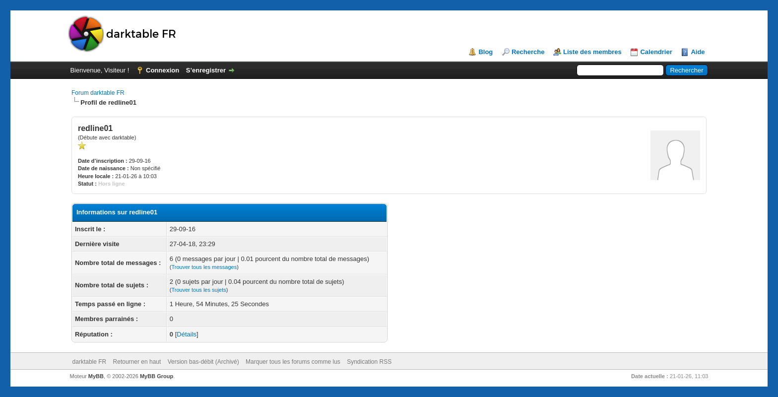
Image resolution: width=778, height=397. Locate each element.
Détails (186, 334)
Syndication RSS (369, 361)
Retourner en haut (137, 361)
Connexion (162, 70)
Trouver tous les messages (204, 267)
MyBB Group (156, 376)
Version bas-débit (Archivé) (203, 361)
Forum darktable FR (98, 92)
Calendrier (656, 52)
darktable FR (89, 361)
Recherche (528, 52)
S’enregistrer (206, 70)
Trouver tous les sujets (199, 290)
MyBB (96, 376)
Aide (698, 52)
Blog (485, 52)
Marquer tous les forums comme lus (293, 361)
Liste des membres (592, 52)
